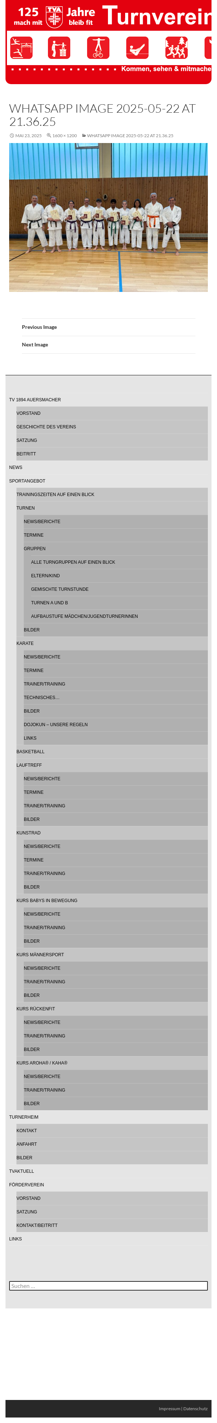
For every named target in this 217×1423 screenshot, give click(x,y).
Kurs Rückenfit (35, 1008)
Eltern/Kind (45, 575)
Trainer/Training (44, 684)
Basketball (30, 751)
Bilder (32, 629)
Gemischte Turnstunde (60, 589)
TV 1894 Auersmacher (35, 399)
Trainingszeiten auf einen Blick (55, 494)
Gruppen (34, 548)
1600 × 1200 (64, 135)
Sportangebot (27, 481)
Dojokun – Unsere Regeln (56, 724)
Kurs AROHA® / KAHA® (41, 1063)
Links (30, 738)
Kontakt (26, 1130)
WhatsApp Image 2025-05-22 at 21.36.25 (130, 135)
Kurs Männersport (40, 954)
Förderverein (26, 1184)
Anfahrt (26, 1144)
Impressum (169, 1408)
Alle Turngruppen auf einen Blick (73, 562)
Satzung (26, 440)
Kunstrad (28, 833)
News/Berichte (42, 521)
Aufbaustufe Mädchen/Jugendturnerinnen (84, 616)
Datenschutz (195, 1408)
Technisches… (42, 697)
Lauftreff (29, 765)
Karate (25, 643)
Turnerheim (23, 1117)
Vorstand (28, 413)
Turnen (25, 508)
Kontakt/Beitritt (36, 1225)
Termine (34, 535)
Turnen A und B (49, 602)
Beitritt (26, 454)
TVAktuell (21, 1171)
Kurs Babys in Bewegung (47, 900)
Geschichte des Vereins (46, 426)
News (15, 467)
